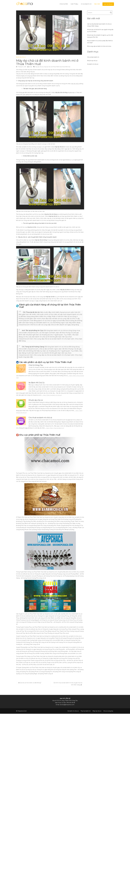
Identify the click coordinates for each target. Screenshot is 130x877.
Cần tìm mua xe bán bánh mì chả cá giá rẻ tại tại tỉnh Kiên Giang (67, 684)
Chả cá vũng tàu (108, 711)
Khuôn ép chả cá (20, 57)
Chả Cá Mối (64, 4)
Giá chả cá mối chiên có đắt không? (30, 683)
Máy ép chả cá (97, 711)
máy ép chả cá (39, 66)
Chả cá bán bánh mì (93, 57)
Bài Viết (97, 4)
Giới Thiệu (74, 4)
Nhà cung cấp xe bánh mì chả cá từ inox (99, 46)
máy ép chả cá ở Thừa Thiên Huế (53, 66)
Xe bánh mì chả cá (92, 64)
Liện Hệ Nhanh (108, 4)
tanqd (30, 66)
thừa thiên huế (66, 66)
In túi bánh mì (86, 4)
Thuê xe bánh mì (86, 711)
